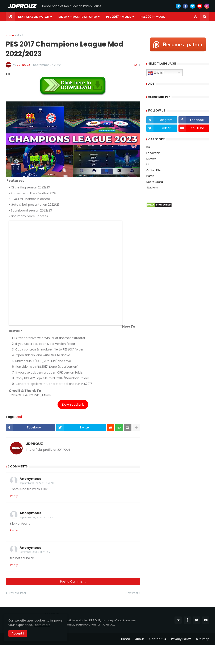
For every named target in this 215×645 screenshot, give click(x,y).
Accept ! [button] (18, 633)
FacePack (153, 153)
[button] (195, 16)
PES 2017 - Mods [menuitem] (118, 17)
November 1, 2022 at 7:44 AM (35, 552)
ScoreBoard (154, 182)
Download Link (73, 404)
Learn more (42, 625)
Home (10, 35)
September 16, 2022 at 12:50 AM (37, 483)
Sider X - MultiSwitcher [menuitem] (77, 17)
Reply (14, 496)
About (139, 639)
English (156, 72)
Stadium (152, 187)
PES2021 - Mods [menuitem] (152, 17)
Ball (148, 147)
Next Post (132, 593)
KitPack (151, 159)
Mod (20, 35)
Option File (153, 170)
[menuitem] (10, 16)
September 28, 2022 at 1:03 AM (36, 517)
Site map (202, 639)
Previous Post (17, 593)
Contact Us (157, 639)
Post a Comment (73, 581)
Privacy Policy (181, 639)
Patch (150, 176)
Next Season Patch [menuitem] (33, 17)
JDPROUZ (34, 444)
